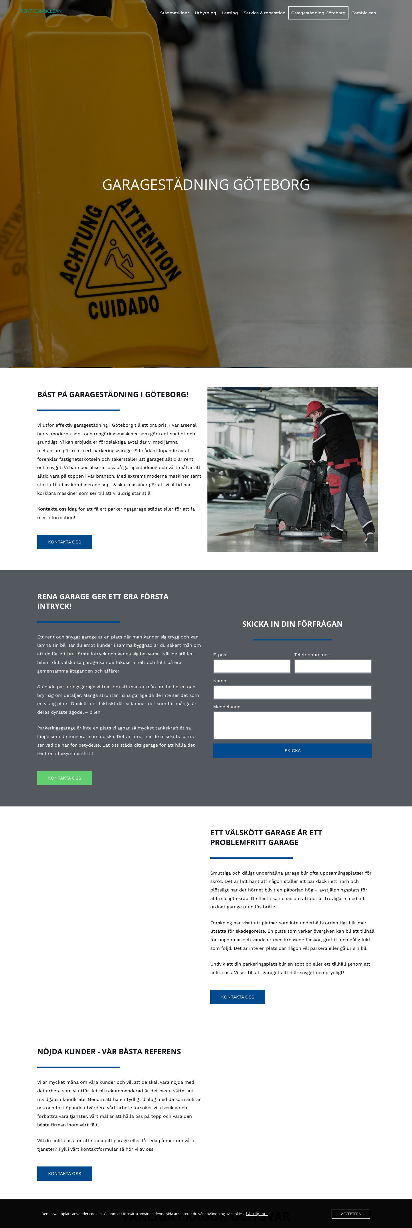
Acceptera (351, 1213)
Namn (219, 680)
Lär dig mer (255, 1213)
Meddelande (226, 706)
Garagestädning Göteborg (318, 12)
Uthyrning (205, 12)
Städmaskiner (174, 12)
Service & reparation (265, 12)
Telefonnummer (311, 654)
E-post (220, 654)
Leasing (230, 12)
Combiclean (363, 12)
